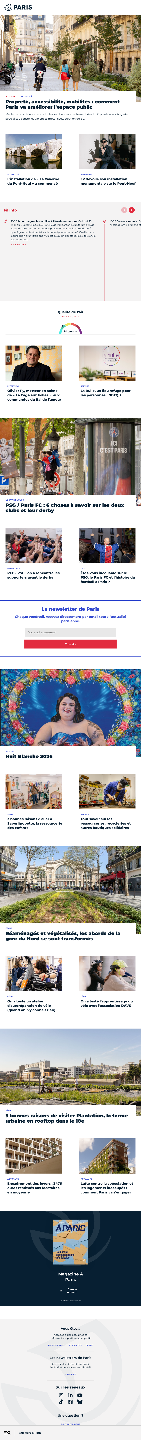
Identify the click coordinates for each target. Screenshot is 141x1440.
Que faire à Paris (30, 1432)
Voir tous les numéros (70, 1300)
